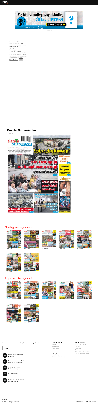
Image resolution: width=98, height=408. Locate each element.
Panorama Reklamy (82, 352)
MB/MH (94, 401)
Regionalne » (17, 51)
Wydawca (55, 346)
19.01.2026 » (24, 53)
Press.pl (77, 346)
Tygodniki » (17, 50)
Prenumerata (56, 350)
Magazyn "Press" (80, 344)
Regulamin (55, 355)
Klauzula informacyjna (59, 357)
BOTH (82, 401)
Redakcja (55, 344)
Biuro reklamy (56, 348)
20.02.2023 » (22, 54)
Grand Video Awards (82, 354)
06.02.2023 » (24, 56)
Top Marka (78, 350)
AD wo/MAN (79, 348)
